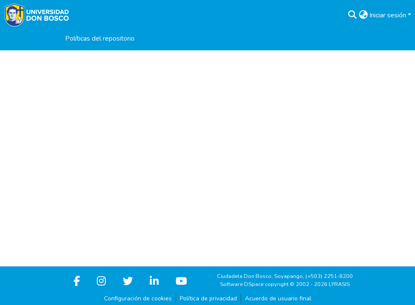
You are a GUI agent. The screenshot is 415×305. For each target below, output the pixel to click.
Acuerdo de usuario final (278, 298)
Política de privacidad (208, 298)
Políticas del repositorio (100, 38)
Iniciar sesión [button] (388, 15)
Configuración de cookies (138, 298)
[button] (352, 15)
